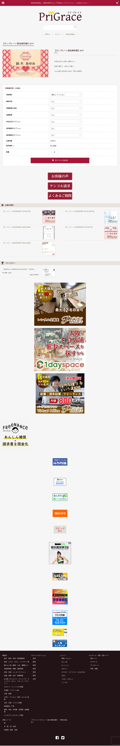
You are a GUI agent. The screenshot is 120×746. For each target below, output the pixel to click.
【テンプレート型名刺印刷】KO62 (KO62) (16, 243)
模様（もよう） (67, 659)
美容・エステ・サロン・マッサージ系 (16, 662)
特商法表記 (63, 720)
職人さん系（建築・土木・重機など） (16, 665)
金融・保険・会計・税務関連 (13, 676)
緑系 (34, 669)
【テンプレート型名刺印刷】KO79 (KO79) (79, 227)
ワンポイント (94, 665)
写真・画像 (94, 669)
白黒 (34, 679)
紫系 (34, 676)
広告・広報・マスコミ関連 (13, 703)
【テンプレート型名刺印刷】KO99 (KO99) (16, 227)
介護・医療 (7, 694)
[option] (25, 63)
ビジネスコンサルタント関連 (13, 715)
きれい (64, 676)
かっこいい (65, 665)
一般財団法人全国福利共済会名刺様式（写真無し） (19, 270)
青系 (34, 672)
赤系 (34, 659)
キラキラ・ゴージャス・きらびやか (73, 672)
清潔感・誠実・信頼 (10, 730)
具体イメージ (6, 720)
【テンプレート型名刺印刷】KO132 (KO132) (79, 211)
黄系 (34, 665)
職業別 (4, 656)
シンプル (64, 683)
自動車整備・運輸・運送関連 (13, 669)
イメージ (63, 656)
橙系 (34, 662)
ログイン (58, 34)
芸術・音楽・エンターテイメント (15, 672)
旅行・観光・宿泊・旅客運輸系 (14, 659)
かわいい (64, 669)
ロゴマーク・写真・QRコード (99, 656)
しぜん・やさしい (67, 679)
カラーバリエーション (38, 656)
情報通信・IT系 (9, 706)
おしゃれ (64, 662)
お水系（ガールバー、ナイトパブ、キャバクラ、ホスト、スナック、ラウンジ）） (16, 681)
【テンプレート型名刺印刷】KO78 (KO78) (16, 211)
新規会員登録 (70, 34)
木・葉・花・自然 (10, 727)
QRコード (93, 659)
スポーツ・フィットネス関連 (13, 687)
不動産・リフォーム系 (11, 690)
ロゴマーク (94, 662)
